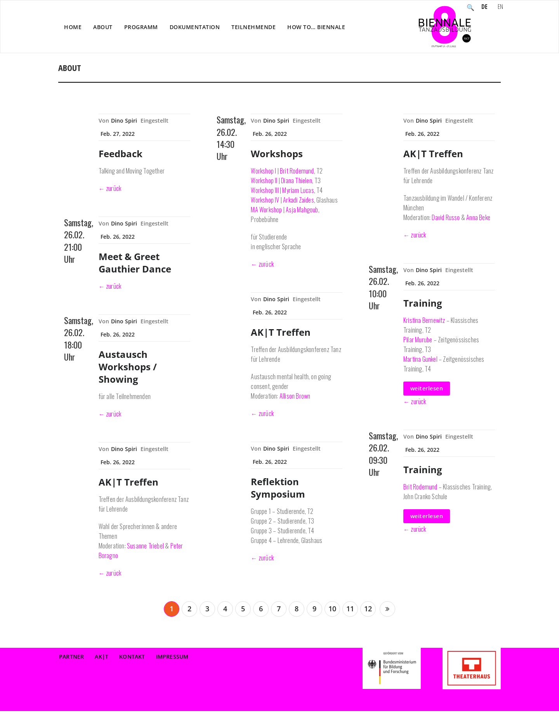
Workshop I (263, 170)
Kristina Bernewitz (424, 320)
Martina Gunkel (420, 359)
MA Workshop (266, 209)
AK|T (101, 656)
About (103, 27)
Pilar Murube (417, 339)
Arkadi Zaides (298, 200)
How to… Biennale (316, 27)
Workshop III (264, 190)
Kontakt (132, 656)
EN (500, 7)
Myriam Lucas (298, 190)
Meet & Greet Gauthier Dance (135, 262)
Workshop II (264, 180)
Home (73, 27)
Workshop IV (265, 200)
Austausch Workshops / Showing (128, 366)
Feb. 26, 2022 (118, 236)
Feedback (120, 153)
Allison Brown (295, 396)
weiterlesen (426, 388)
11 (350, 608)
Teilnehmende (253, 27)
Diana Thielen (296, 180)
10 (332, 608)
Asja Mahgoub (302, 209)
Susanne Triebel (145, 545)
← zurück (110, 188)
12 (368, 608)
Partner (71, 656)
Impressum (172, 656)
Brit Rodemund (297, 170)
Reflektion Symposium (278, 487)
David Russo (446, 217)
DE (484, 7)
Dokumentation (195, 27)
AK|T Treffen (128, 481)
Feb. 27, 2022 (118, 133)
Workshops (277, 153)
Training (422, 303)
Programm (141, 27)
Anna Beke (478, 217)
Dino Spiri (124, 120)
